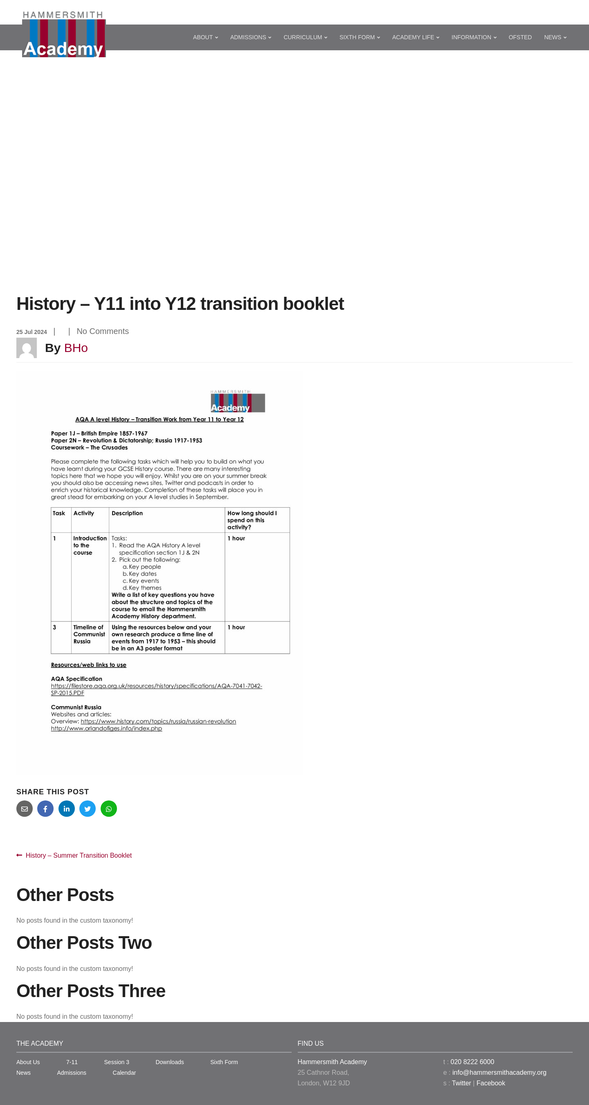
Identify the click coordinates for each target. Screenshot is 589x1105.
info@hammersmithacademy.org (499, 1072)
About (203, 37)
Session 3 (116, 1062)
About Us (28, 1062)
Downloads (169, 1062)
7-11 (72, 1062)
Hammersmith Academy (332, 1061)
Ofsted (520, 37)
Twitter (461, 1083)
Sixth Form (357, 37)
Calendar (124, 1072)
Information (471, 37)
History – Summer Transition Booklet (78, 855)
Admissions (248, 37)
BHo (76, 347)
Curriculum (302, 37)
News (552, 37)
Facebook (491, 1083)
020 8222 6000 (473, 1061)
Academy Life (413, 37)
